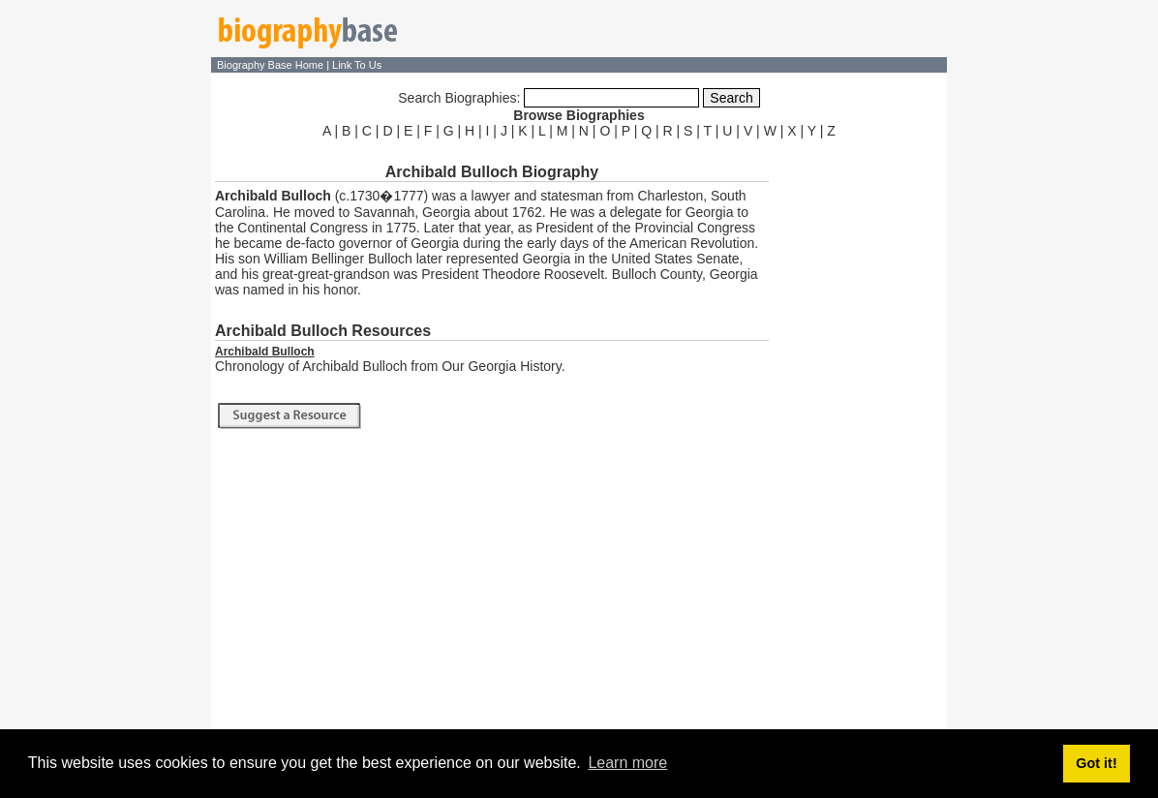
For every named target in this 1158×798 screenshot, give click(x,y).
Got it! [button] (1096, 763)
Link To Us (356, 65)
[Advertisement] (859, 433)
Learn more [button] (627, 762)
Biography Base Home (271, 65)
